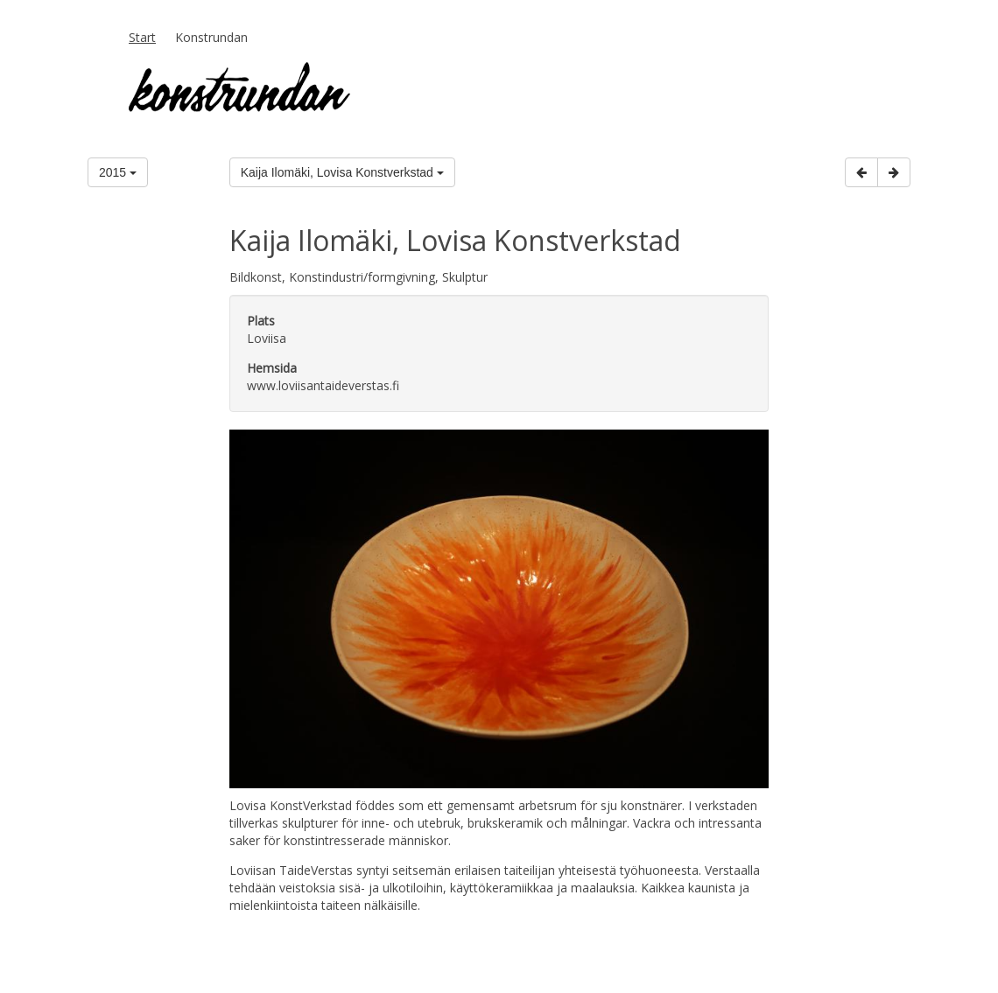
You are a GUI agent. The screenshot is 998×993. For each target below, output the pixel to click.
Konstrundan (211, 37)
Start (142, 37)
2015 (118, 172)
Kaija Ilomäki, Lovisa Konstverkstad (342, 172)
